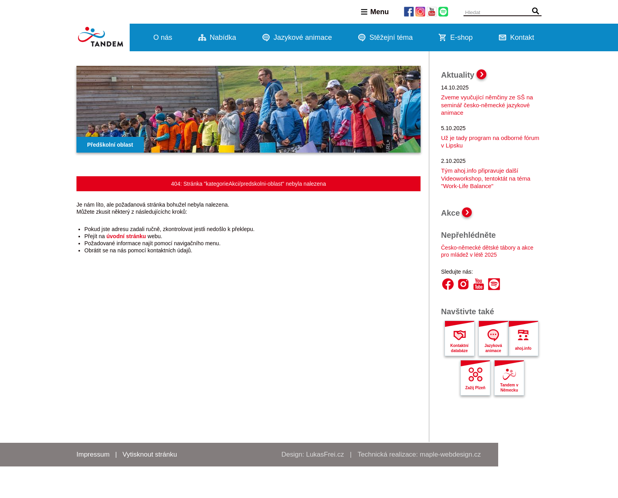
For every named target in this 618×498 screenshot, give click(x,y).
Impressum (93, 454)
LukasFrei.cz (325, 454)
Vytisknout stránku (150, 454)
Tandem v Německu (509, 387)
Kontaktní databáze (459, 348)
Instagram (463, 284)
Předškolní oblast (110, 145)
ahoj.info (523, 348)
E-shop (461, 37)
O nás (162, 37)
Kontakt (522, 37)
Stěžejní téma (391, 37)
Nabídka (223, 37)
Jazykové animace (303, 37)
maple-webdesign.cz (450, 454)
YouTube (479, 284)
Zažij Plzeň (475, 388)
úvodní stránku (126, 236)
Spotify (494, 284)
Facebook (448, 284)
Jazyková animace (493, 348)
